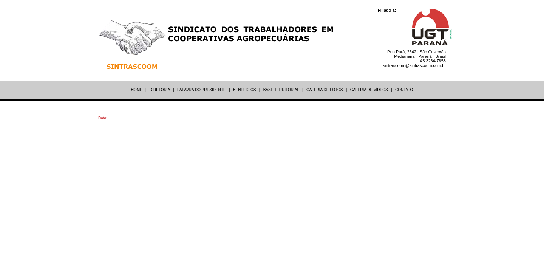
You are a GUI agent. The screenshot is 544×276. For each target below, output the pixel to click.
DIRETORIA (160, 90)
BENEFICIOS (244, 90)
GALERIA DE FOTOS (324, 90)
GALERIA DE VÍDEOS (369, 90)
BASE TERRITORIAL (281, 90)
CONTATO (404, 90)
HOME (136, 90)
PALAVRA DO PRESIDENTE (201, 90)
